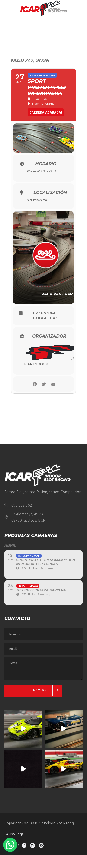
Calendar (44, 313)
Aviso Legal (15, 834)
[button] (10, 845)
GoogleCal (45, 318)
